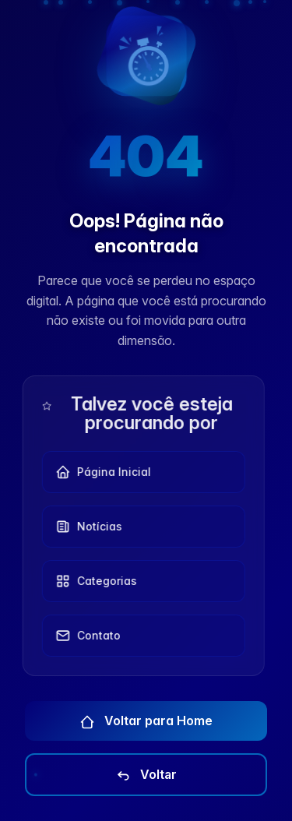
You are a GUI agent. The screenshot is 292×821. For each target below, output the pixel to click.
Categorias (92, 581)
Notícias (84, 526)
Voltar (146, 775)
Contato (84, 635)
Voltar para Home (146, 721)
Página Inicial (99, 472)
